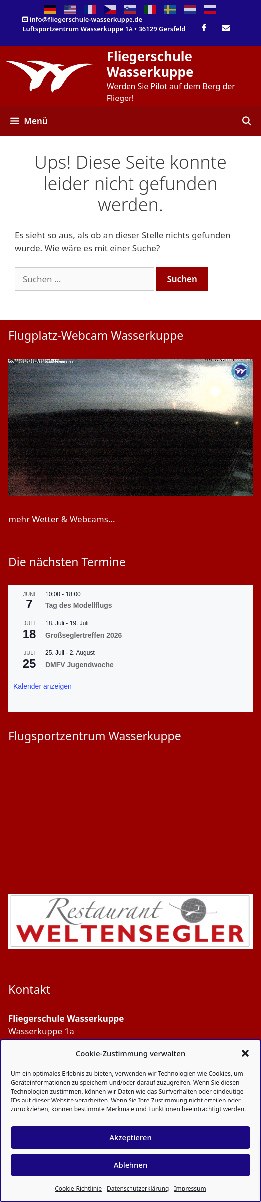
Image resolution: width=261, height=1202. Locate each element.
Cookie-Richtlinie (78, 1188)
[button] (245, 1053)
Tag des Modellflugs (78, 605)
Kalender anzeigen (42, 686)
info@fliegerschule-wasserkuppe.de (86, 19)
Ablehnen (131, 1165)
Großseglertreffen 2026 (83, 635)
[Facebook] (204, 28)
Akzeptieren (130, 1137)
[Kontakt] (225, 28)
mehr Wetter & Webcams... (61, 519)
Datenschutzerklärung (138, 1188)
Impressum (190, 1188)
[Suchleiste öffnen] (246, 121)
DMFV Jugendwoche (79, 665)
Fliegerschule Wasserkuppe (150, 64)
